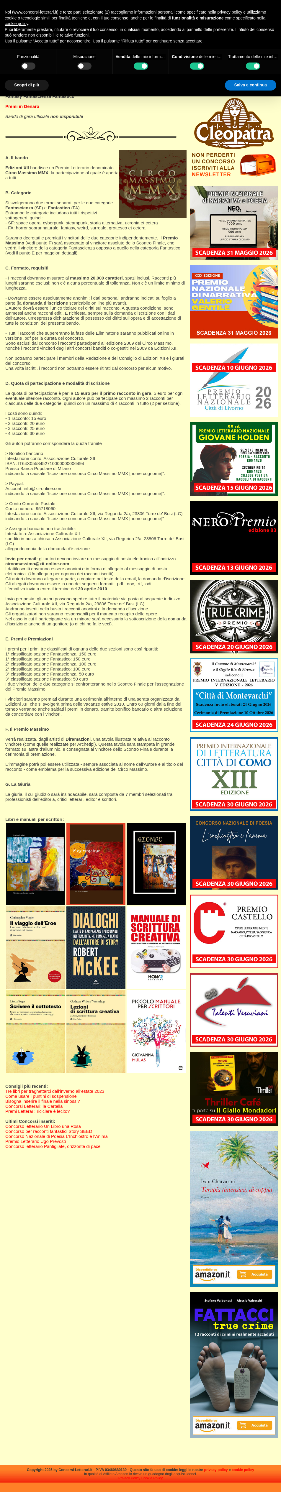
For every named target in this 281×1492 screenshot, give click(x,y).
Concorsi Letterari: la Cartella (34, 1106)
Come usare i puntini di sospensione (41, 1096)
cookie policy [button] (16, 23)
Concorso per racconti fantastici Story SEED (48, 1131)
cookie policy (243, 1470)
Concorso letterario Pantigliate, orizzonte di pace (53, 1146)
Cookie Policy (152, 1478)
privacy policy (216, 1470)
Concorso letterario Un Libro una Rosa (43, 1126)
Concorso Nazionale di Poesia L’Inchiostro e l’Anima (56, 1136)
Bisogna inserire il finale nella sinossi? (42, 1101)
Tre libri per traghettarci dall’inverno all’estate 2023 (54, 1091)
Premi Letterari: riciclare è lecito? (37, 1111)
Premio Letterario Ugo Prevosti (35, 1141)
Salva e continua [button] (250, 85)
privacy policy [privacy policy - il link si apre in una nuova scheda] (230, 12)
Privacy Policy (129, 1478)
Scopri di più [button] (26, 85)
